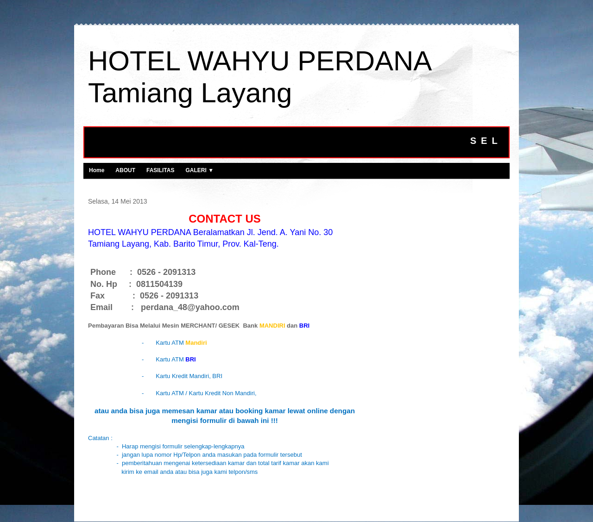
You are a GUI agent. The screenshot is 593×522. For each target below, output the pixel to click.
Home (96, 170)
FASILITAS (160, 170)
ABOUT (125, 170)
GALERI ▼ (199, 170)
